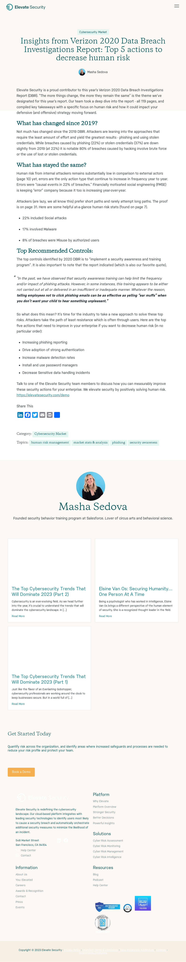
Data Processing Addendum (137, 950)
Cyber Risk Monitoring (106, 846)
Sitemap (161, 950)
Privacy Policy (72, 950)
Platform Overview (104, 806)
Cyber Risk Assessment (108, 840)
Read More (18, 616)
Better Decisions (103, 817)
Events (20, 907)
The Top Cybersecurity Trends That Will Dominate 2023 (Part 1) (49, 679)
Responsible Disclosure (93, 952)
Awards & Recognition (29, 890)
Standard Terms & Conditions (100, 950)
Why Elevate (101, 801)
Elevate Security (26, 7)
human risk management (50, 442)
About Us (21, 874)
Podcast (98, 879)
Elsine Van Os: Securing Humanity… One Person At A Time (135, 591)
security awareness (143, 442)
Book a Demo (21, 772)
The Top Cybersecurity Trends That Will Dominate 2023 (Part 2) (49, 591)
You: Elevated (24, 879)
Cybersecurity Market (50, 434)
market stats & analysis (90, 442)
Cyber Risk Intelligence (107, 857)
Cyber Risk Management (108, 851)
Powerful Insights (104, 823)
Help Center (26, 850)
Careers (21, 885)
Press (19, 901)
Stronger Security (104, 812)
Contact (23, 855)
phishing (118, 442)
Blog (95, 874)
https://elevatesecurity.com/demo (43, 395)
